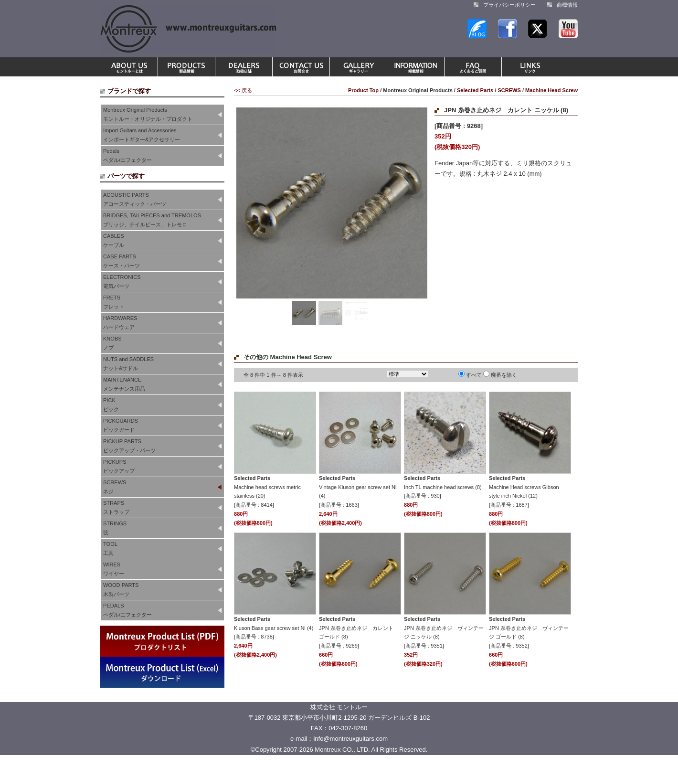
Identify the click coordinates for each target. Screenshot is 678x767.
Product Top (363, 90)
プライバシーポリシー (509, 5)
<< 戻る (243, 90)
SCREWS (509, 90)
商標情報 (567, 5)
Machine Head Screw (551, 90)
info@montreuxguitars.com (350, 738)
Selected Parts (475, 90)
